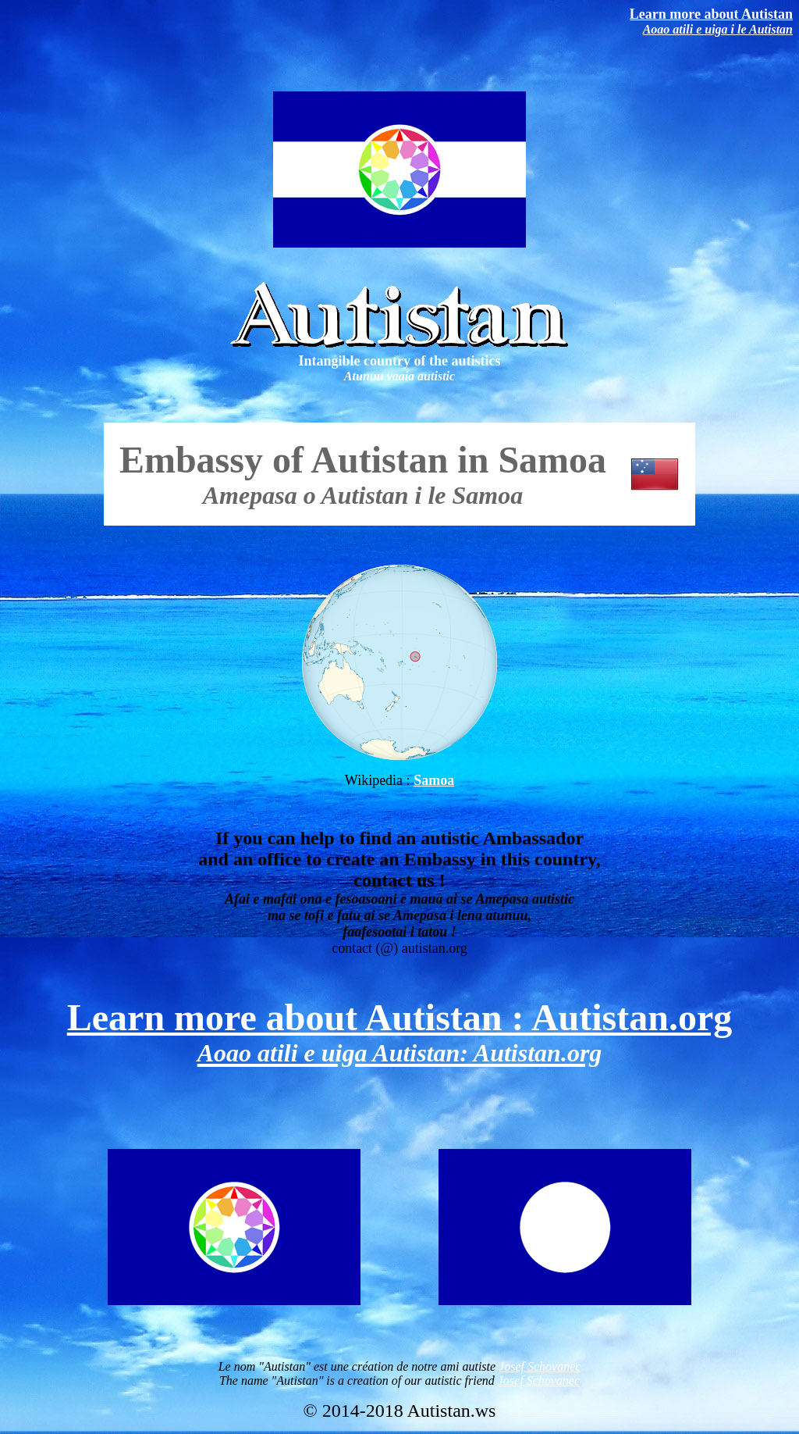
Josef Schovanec (540, 1366)
